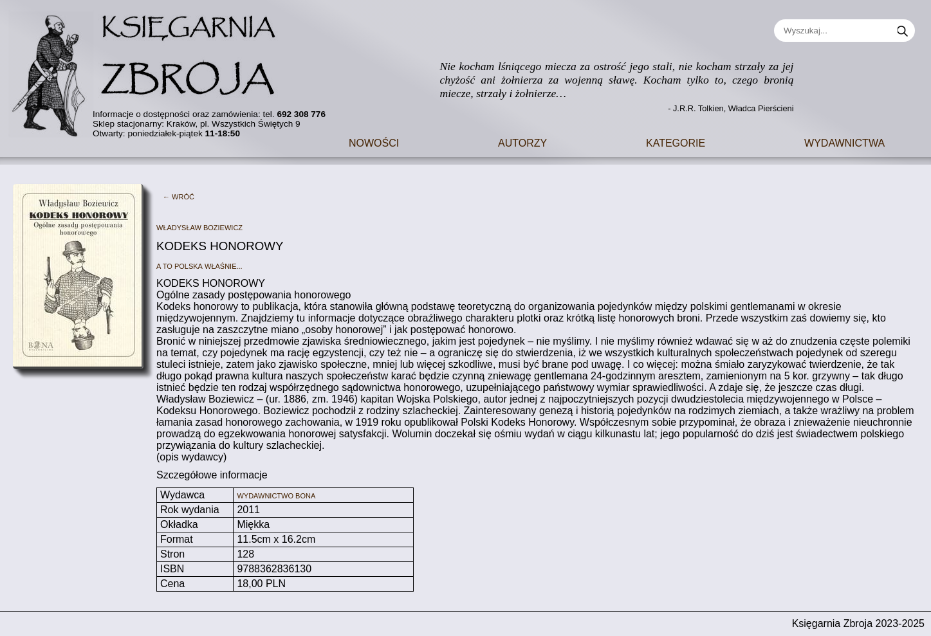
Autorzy (522, 142)
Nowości (374, 142)
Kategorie (675, 142)
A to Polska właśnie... (199, 265)
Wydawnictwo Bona (276, 494)
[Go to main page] (151, 70)
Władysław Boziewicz (199, 226)
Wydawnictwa (844, 142)
